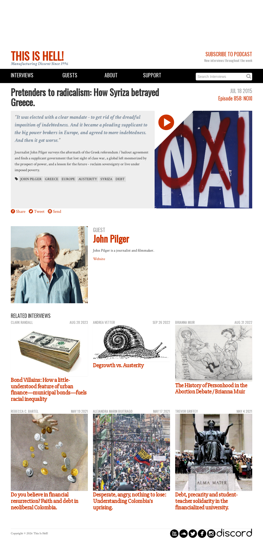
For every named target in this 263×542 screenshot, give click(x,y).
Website (99, 258)
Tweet (39, 211)
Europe (68, 179)
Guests (69, 75)
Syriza (106, 179)
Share (20, 211)
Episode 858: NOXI (235, 98)
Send (57, 211)
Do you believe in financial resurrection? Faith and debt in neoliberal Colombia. (44, 501)
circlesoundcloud (183, 533)
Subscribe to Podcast (228, 54)
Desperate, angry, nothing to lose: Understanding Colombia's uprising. (129, 501)
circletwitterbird (193, 533)
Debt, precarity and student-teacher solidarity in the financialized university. (206, 501)
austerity (87, 179)
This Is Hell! (37, 56)
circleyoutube (174, 533)
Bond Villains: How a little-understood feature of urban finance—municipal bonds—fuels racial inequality (49, 389)
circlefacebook (202, 533)
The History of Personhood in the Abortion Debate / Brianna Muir (211, 389)
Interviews (22, 75)
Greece (51, 179)
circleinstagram (211, 533)
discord (234, 533)
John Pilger (31, 179)
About (111, 75)
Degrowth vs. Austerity (118, 365)
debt (120, 179)
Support (152, 75)
